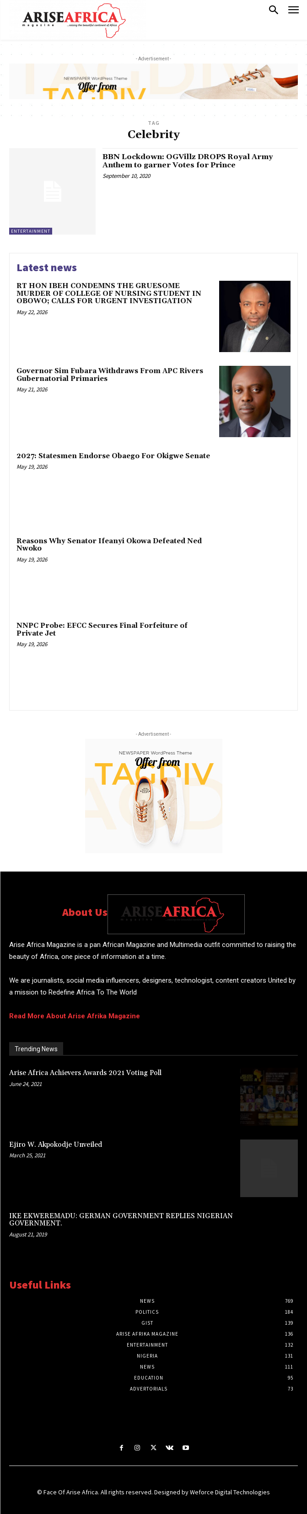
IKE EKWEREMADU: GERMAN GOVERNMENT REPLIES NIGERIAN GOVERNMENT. (121, 1220)
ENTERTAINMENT (30, 231)
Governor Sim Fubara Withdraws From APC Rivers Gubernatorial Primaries (109, 375)
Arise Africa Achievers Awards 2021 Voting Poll (85, 1073)
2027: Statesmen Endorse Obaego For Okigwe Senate (113, 456)
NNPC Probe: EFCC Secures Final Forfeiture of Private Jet (102, 629)
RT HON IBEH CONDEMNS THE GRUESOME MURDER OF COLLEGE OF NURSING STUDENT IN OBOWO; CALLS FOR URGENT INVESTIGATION (108, 293)
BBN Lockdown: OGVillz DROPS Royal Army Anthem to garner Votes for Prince (187, 161)
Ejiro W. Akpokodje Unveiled (55, 1144)
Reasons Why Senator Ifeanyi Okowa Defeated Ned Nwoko (109, 545)
